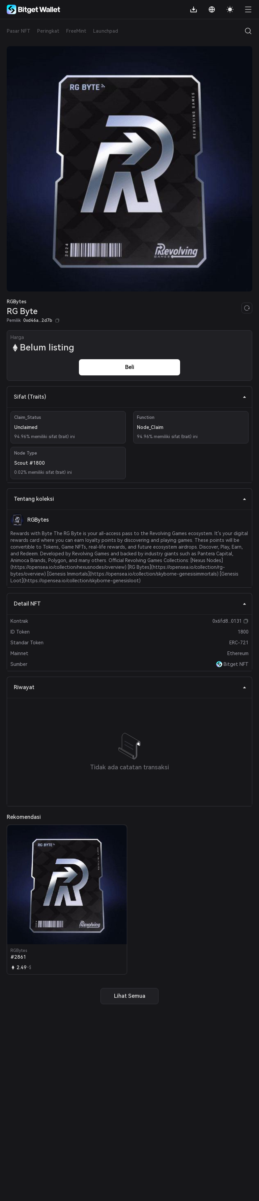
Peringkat (48, 31)
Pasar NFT (18, 31)
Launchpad (105, 31)
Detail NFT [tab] (130, 603)
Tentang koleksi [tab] (130, 499)
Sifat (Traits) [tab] (130, 397)
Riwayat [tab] (130, 687)
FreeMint (76, 31)
